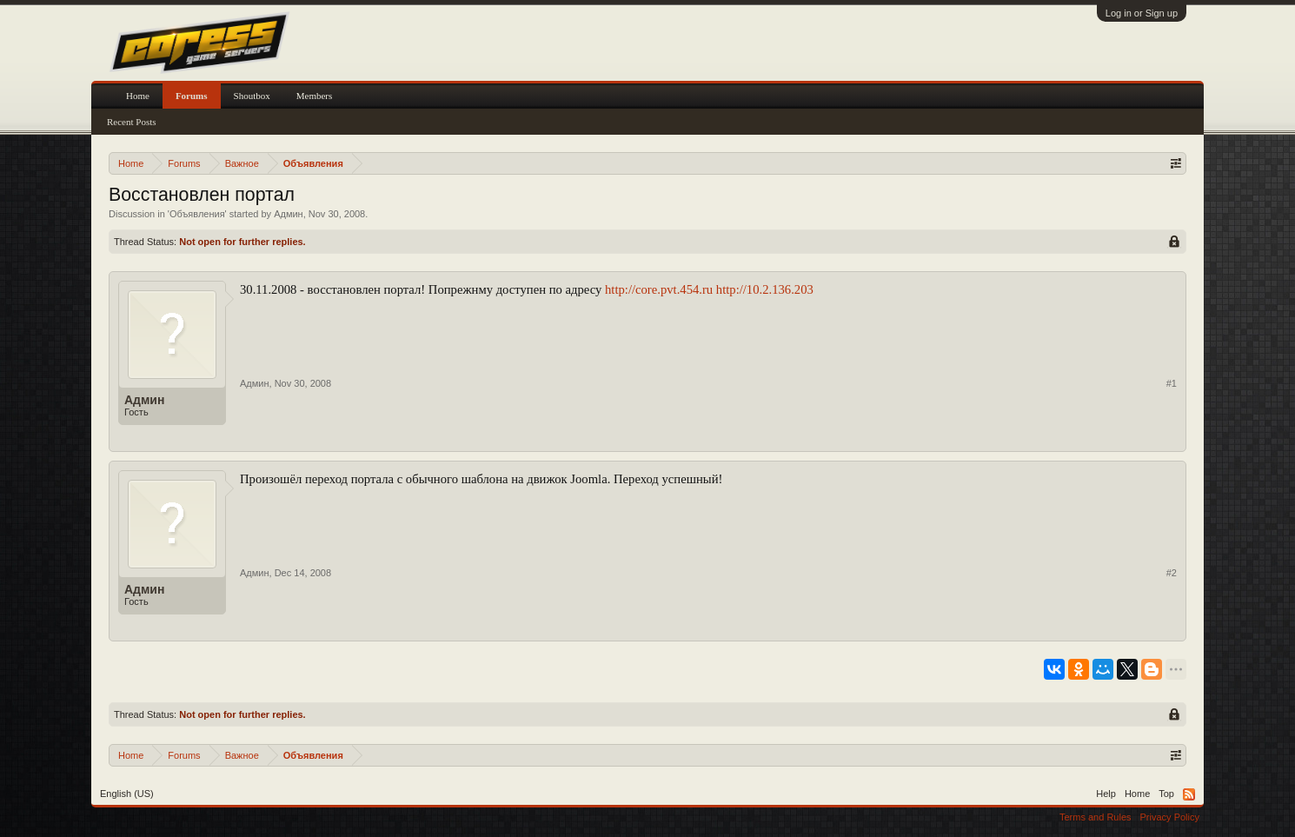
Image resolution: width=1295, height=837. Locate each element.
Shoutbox (252, 95)
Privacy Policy (1169, 817)
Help (1106, 793)
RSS (1189, 794)
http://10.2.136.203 (765, 289)
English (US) (127, 793)
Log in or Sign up (1142, 13)
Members (314, 95)
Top (1166, 793)
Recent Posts (131, 121)
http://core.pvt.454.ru (659, 289)
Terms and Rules (1095, 817)
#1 (1171, 383)
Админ (288, 214)
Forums (192, 95)
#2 (1171, 573)
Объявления (197, 214)
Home (137, 95)
